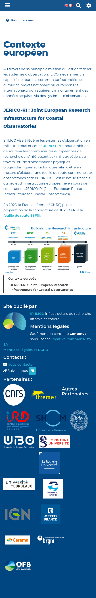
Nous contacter (21, 364)
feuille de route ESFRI (21, 215)
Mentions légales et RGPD (25, 350)
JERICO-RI (52, 146)
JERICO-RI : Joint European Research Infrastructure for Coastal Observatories (41, 287)
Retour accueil (19, 20)
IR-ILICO (37, 313)
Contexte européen (23, 278)
